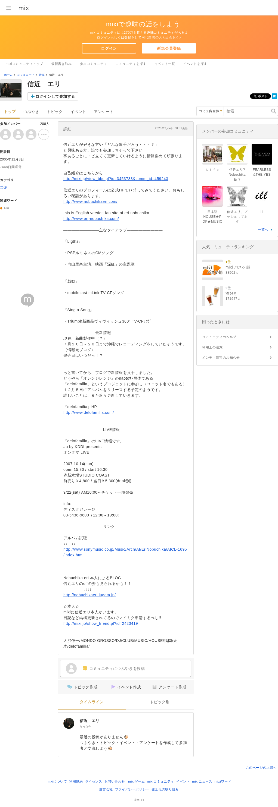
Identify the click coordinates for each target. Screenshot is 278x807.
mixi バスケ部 (238, 267)
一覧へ (263, 230)
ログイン (109, 48)
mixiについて (57, 781)
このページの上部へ (261, 768)
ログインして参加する (55, 96)
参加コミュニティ (93, 64)
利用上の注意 (212, 347)
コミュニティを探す (131, 64)
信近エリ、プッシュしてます (237, 216)
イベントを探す (195, 64)
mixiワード (222, 781)
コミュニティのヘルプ (219, 337)
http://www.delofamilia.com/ (88, 412)
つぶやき (31, 112)
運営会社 (106, 789)
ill (262, 212)
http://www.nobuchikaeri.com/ (90, 201)
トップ (10, 112)
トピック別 (160, 702)
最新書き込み (61, 64)
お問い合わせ (114, 781)
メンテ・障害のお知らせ (221, 358)
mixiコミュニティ (160, 781)
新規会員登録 (169, 48)
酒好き (231, 293)
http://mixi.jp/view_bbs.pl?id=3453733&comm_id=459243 (115, 178)
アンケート (104, 112)
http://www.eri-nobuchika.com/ (91, 218)
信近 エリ (90, 720)
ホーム (8, 74)
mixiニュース (202, 781)
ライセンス (93, 781)
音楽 (42, 74)
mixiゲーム (136, 781)
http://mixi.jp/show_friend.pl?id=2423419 (100, 623)
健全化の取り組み (165, 789)
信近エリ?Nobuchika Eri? (237, 174)
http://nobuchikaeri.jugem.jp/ (89, 595)
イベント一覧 (165, 64)
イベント (78, 112)
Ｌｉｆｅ (212, 170)
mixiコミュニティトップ (24, 64)
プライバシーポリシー (132, 789)
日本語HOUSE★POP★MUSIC (213, 216)
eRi (6, 208)
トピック (55, 112)
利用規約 (76, 781)
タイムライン (92, 702)
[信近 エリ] (68, 723)
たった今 (85, 726)
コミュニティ (26, 74)
